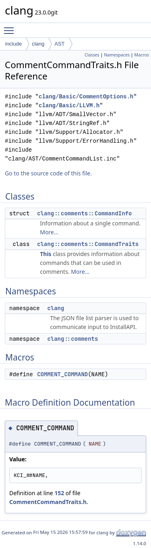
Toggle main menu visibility (11, 27)
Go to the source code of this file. (48, 173)
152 (59, 493)
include (13, 44)
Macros (141, 55)
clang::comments (72, 338)
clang (38, 44)
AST (59, 44)
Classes (92, 55)
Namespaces (117, 55)
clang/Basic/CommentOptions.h (86, 96)
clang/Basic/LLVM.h (69, 105)
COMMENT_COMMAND (62, 374)
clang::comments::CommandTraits (88, 244)
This (45, 254)
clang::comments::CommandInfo (84, 213)
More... (49, 232)
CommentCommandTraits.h (48, 502)
